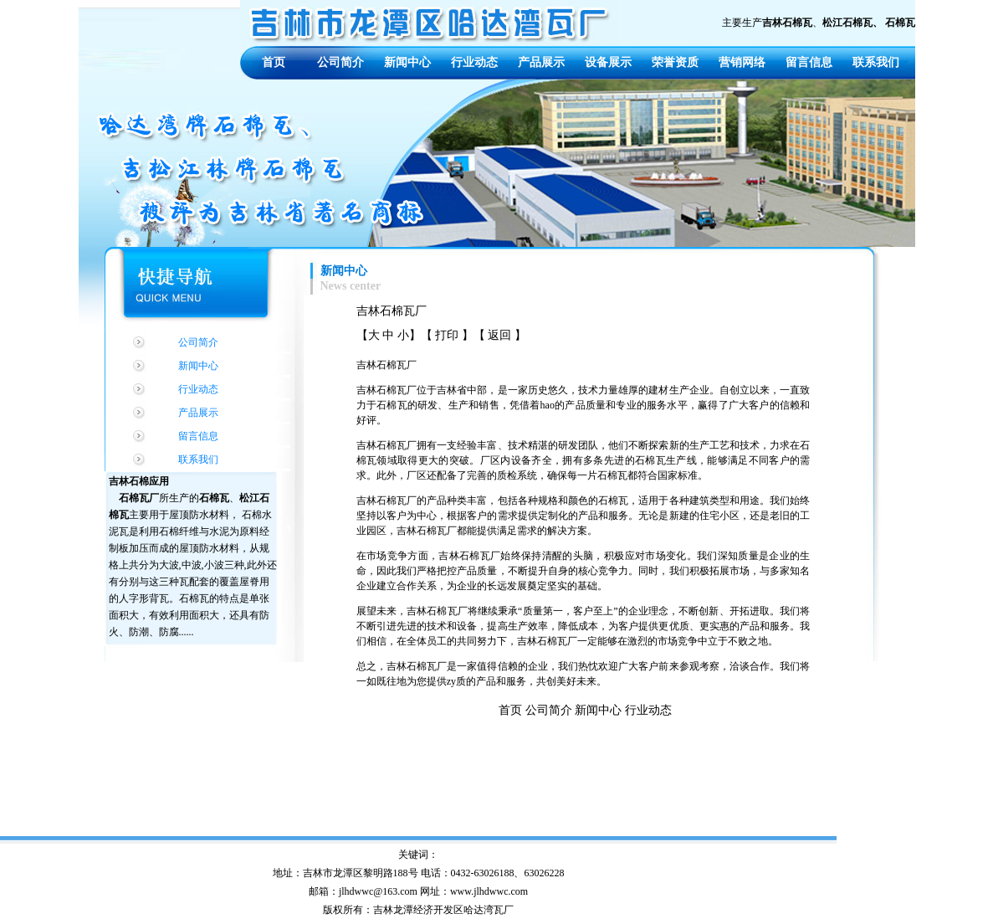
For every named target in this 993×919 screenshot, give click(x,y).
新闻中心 (407, 62)
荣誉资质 (675, 62)
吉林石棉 (129, 481)
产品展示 (541, 62)
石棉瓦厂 (139, 498)
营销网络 (742, 62)
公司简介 (340, 62)
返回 (499, 335)
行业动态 (474, 62)
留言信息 (809, 62)
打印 (446, 335)
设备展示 (608, 62)
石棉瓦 (214, 498)
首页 (273, 62)
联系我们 (875, 62)
